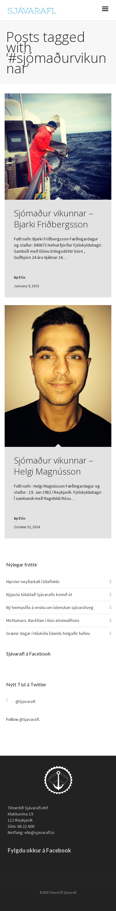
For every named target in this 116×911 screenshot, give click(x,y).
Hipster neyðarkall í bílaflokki (32, 581)
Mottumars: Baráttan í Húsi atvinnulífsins (42, 620)
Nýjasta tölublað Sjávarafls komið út (39, 594)
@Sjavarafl (25, 701)
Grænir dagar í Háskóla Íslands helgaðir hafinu (48, 633)
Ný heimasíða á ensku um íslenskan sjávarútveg (49, 607)
